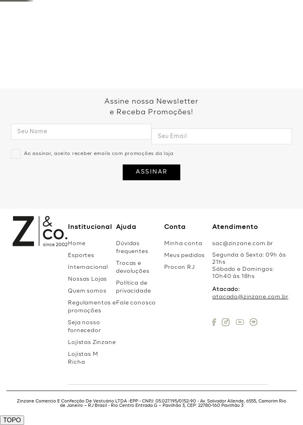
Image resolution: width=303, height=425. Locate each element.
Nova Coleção (109, 21)
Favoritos (43, 35)
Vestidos (256, 21)
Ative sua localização (38, 5)
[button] (68, 8)
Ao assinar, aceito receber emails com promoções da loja (99, 153)
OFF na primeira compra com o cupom (152, 8)
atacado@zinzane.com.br (250, 297)
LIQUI (289, 21)
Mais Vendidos (168, 21)
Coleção (217, 21)
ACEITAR (151, 408)
